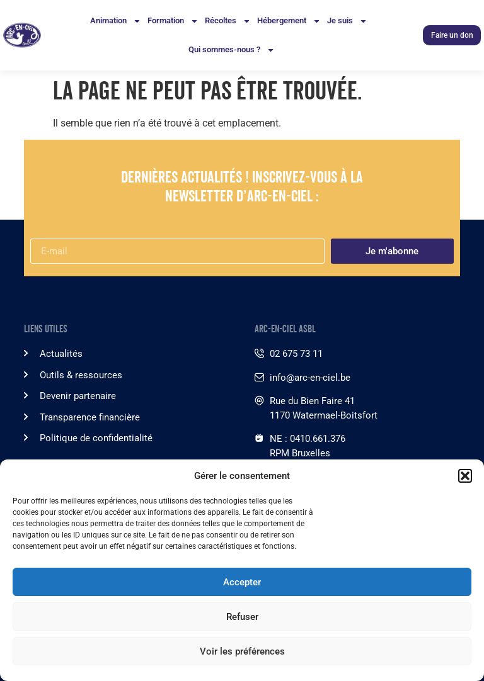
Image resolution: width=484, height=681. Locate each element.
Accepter (242, 582)
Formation (173, 21)
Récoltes (228, 21)
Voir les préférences (242, 651)
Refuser (242, 616)
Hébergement (289, 21)
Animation (115, 21)
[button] (465, 476)
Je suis (347, 21)
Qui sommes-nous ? (231, 50)
